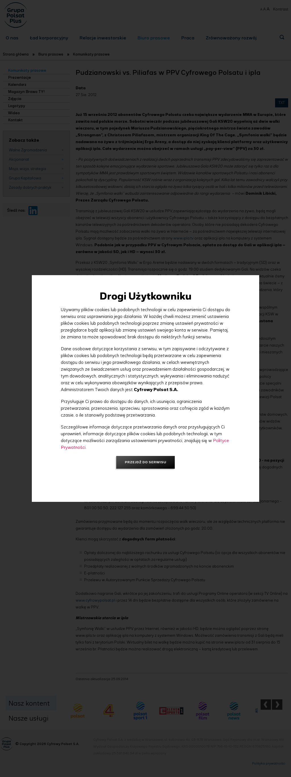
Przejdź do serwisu (145, 462)
